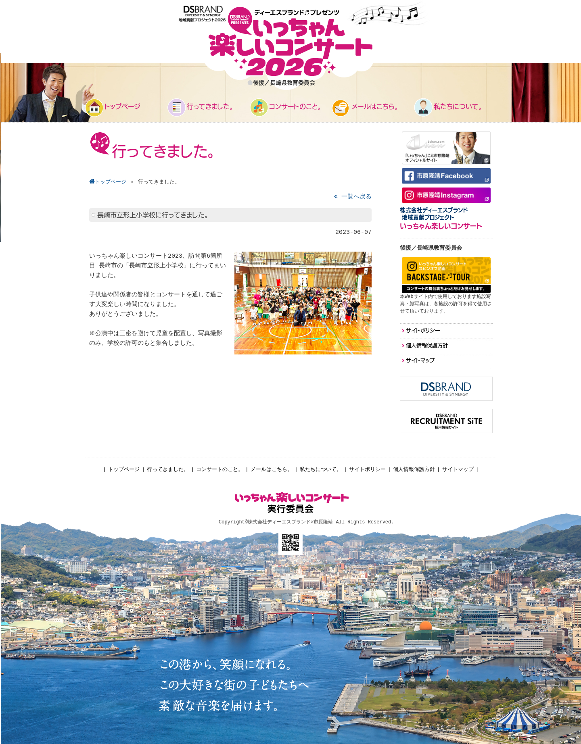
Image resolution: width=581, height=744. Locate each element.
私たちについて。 (321, 470)
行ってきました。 (168, 470)
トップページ (124, 470)
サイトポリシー (367, 470)
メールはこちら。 (272, 470)
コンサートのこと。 (219, 470)
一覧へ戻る (353, 197)
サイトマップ (458, 470)
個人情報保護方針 (414, 470)
